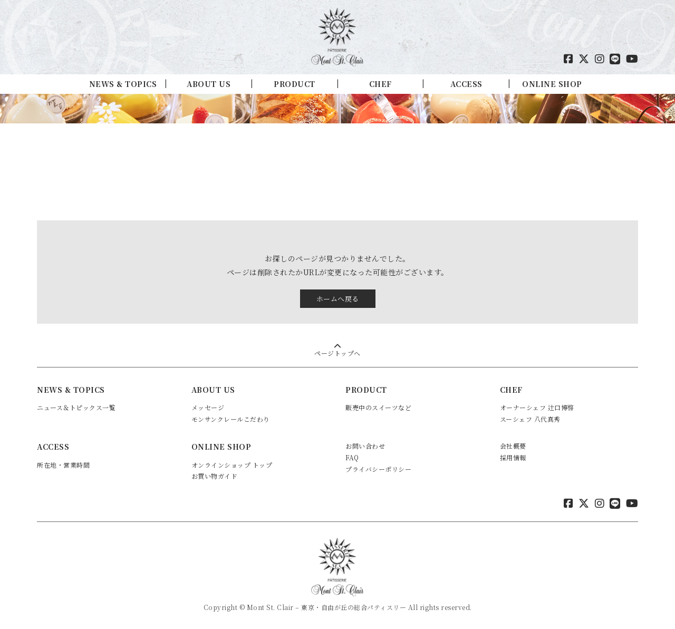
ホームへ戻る (337, 299)
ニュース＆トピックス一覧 (76, 407)
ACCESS (466, 84)
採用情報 (513, 457)
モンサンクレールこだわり (230, 418)
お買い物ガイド (214, 475)
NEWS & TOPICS (123, 84)
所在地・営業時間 (63, 464)
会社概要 (513, 445)
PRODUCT (294, 84)
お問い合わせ (365, 445)
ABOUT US (208, 84)
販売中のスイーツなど (378, 407)
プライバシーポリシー (378, 469)
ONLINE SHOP (552, 84)
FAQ (352, 457)
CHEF (380, 84)
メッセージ (208, 407)
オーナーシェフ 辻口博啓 (537, 407)
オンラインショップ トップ (232, 464)
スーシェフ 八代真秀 (530, 418)
